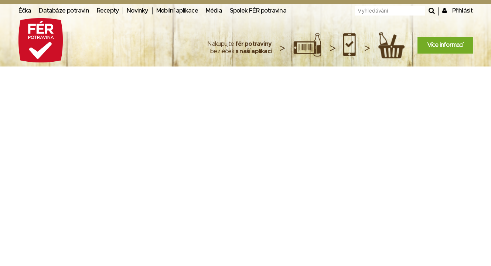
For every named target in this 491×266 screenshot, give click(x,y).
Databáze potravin (64, 11)
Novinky (137, 11)
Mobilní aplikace (177, 11)
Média (214, 11)
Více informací (445, 45)
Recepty (108, 11)
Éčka (24, 11)
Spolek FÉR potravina (258, 11)
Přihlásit (462, 11)
